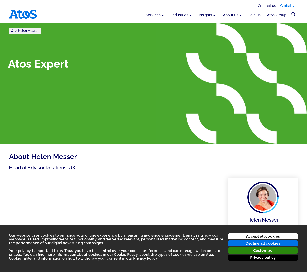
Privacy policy (263, 257)
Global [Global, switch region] (285, 6)
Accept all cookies (263, 236)
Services (153, 15)
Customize (262, 250)
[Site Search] (293, 14)
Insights (205, 15)
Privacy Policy (145, 258)
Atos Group (276, 15)
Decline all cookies (263, 243)
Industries (179, 15)
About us (230, 15)
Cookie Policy (126, 254)
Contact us (267, 6)
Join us (255, 15)
